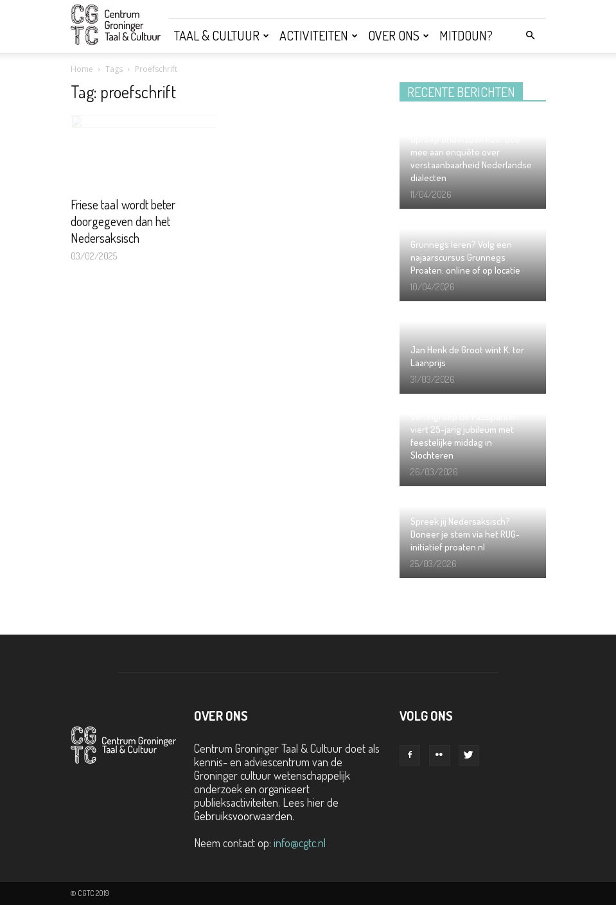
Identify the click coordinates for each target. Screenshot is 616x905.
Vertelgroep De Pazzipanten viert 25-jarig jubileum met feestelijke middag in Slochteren (464, 435)
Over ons (398, 35)
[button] (530, 34)
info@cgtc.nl (300, 843)
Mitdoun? (466, 35)
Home (82, 69)
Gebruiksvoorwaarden (243, 816)
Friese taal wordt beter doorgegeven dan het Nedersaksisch (123, 221)
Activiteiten (318, 35)
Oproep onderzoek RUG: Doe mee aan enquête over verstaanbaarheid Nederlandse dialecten (471, 158)
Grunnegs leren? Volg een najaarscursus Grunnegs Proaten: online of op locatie (465, 257)
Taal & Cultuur (221, 35)
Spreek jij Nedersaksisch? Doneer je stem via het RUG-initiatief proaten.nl (465, 534)
